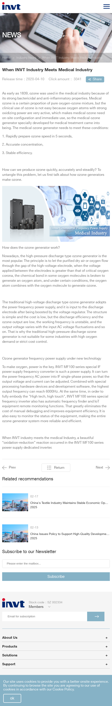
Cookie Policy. (63, 689)
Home (6, 57)
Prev (9, 468)
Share (97, 79)
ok (12, 698)
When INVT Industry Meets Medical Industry (72, 57)
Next (103, 468)
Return (59, 467)
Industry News (26, 57)
